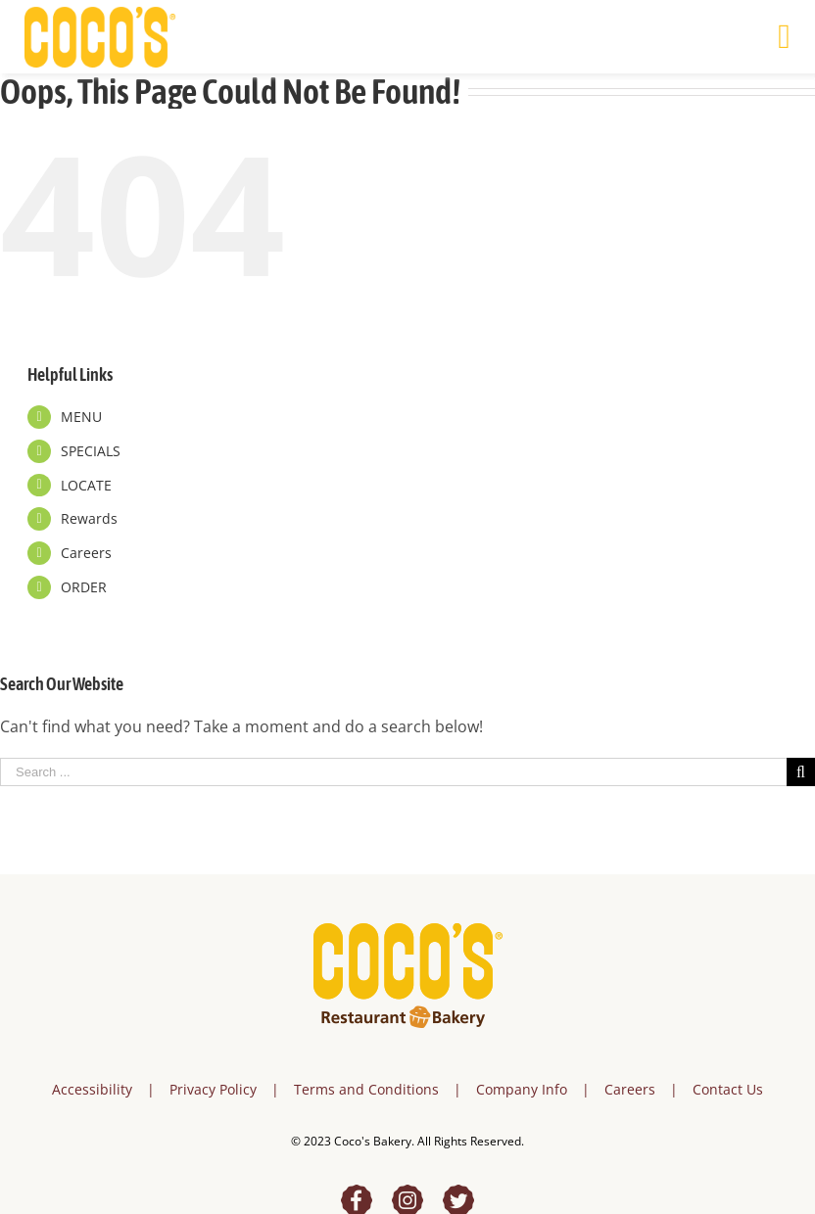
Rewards (89, 518)
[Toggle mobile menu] (784, 37)
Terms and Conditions (366, 1089)
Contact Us (728, 1089)
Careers (86, 552)
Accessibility (92, 1089)
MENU (81, 416)
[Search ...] (393, 772)
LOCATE (86, 485)
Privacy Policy (213, 1089)
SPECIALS (90, 451)
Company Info (521, 1089)
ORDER (84, 587)
